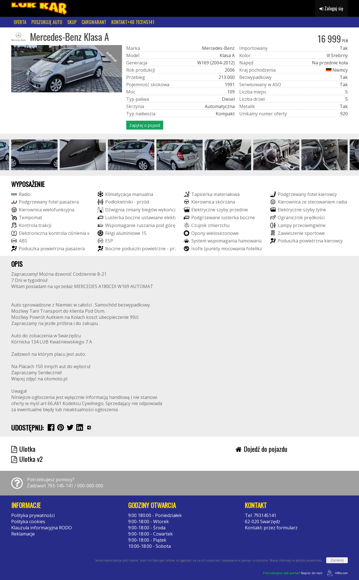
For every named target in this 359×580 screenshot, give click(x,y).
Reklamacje (23, 534)
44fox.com (336, 573)
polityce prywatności (309, 560)
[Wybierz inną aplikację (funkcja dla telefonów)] (89, 427)
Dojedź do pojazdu (261, 449)
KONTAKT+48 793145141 (132, 22)
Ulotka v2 (27, 459)
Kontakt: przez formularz (271, 528)
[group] (34, 154)
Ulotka (23, 449)
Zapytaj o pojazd (144, 125)
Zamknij (337, 560)
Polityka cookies (28, 521)
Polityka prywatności (33, 515)
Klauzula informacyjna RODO (41, 528)
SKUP (72, 22)
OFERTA (20, 22)
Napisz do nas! (292, 573)
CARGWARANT (94, 22)
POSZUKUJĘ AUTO (46, 22)
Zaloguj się (331, 8)
